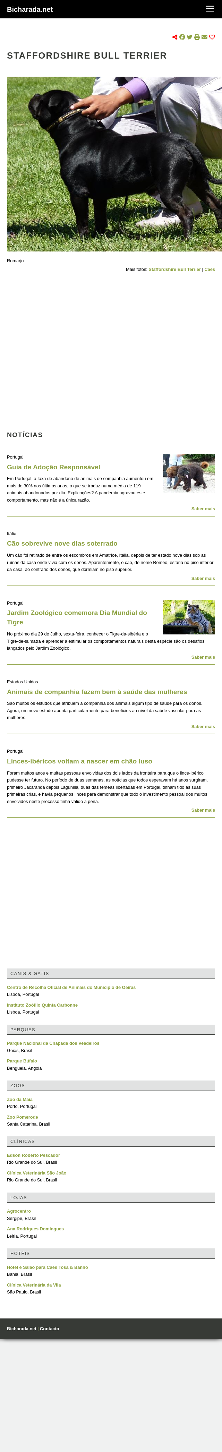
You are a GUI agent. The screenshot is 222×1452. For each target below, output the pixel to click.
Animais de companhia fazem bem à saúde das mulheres (97, 691)
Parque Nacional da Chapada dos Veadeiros (53, 1043)
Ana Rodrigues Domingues (35, 1228)
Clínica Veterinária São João (36, 1173)
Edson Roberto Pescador (33, 1155)
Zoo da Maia (20, 1099)
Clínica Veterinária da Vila (34, 1285)
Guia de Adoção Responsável (53, 467)
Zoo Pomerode (22, 1117)
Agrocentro (19, 1211)
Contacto (49, 1328)
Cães (209, 269)
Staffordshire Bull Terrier (174, 269)
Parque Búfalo (22, 1061)
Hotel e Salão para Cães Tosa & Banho (47, 1267)
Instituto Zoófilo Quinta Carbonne (42, 1005)
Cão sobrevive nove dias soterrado (62, 543)
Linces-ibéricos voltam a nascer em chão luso (79, 761)
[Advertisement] (65, 356)
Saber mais (203, 508)
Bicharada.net (30, 9)
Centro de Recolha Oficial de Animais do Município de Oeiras (71, 987)
